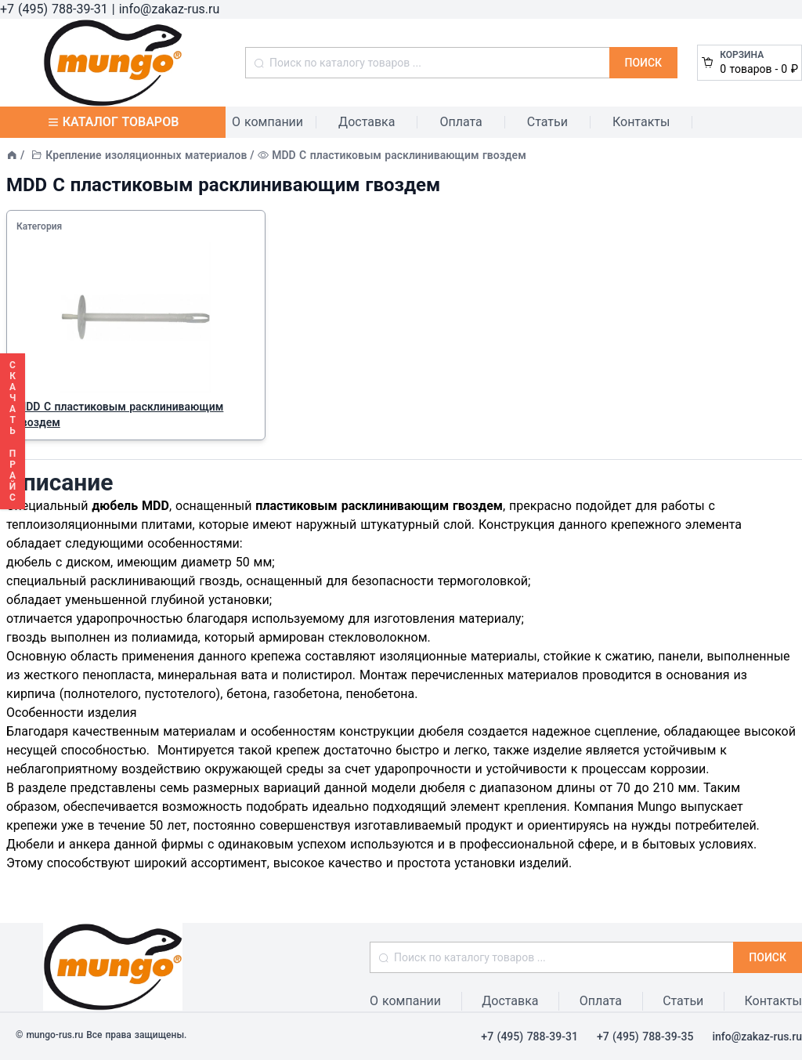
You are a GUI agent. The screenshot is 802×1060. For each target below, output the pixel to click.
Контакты (641, 121)
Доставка (366, 121)
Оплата (460, 121)
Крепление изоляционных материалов (146, 155)
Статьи (547, 121)
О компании (267, 121)
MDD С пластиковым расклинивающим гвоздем (119, 414)
